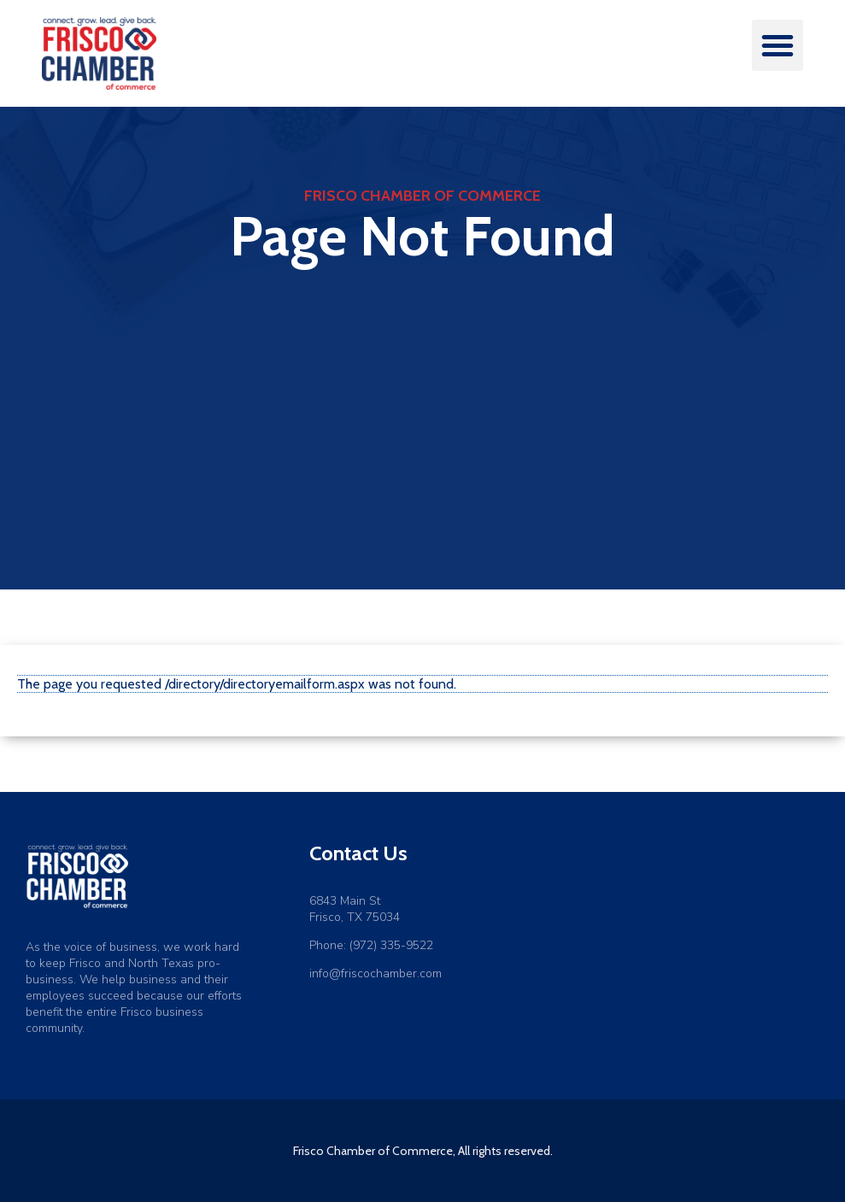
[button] (777, 45)
